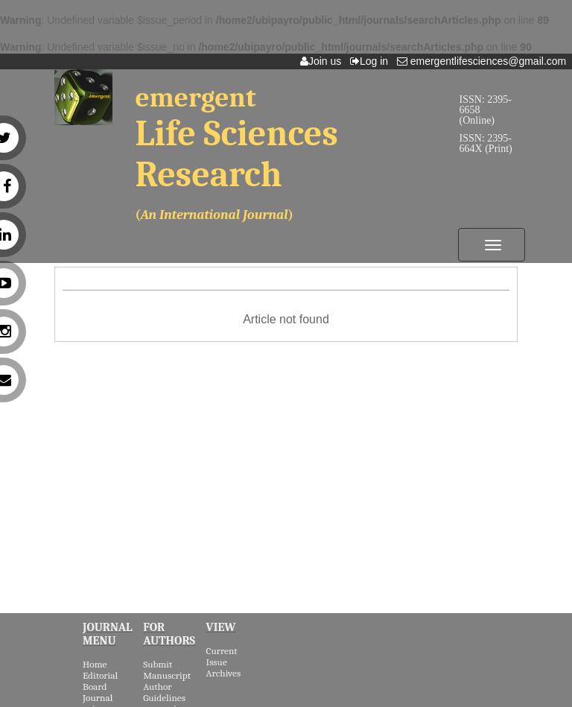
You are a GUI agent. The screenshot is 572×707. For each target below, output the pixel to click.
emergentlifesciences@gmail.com (484, 61)
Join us (323, 61)
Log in (372, 61)
